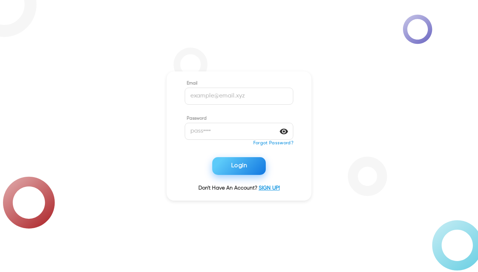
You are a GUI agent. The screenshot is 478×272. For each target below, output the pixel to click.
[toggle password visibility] (284, 131)
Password (197, 118)
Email (192, 83)
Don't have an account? (239, 188)
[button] (273, 143)
